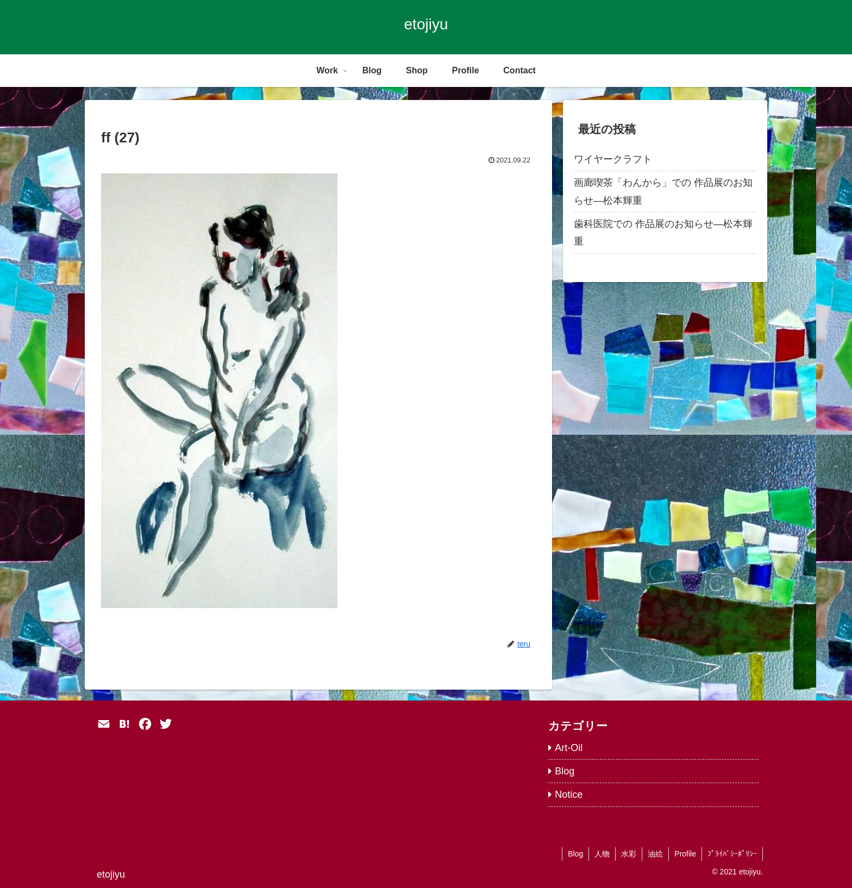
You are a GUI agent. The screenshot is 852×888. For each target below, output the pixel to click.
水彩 (628, 853)
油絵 (655, 853)
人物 (602, 853)
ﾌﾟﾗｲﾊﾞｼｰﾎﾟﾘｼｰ (732, 853)
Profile (685, 853)
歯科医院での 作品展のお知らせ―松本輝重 (663, 232)
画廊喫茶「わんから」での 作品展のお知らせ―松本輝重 (663, 191)
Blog (575, 853)
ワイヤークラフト (613, 159)
